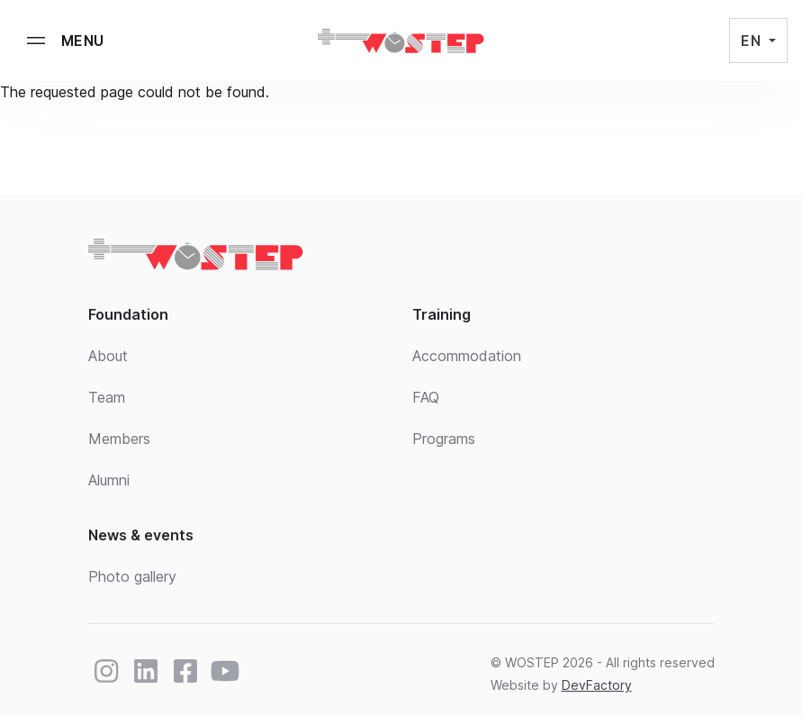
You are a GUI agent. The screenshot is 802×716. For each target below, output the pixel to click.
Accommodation (466, 356)
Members (119, 439)
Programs (443, 439)
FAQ (425, 397)
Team (106, 397)
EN (752, 41)
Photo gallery (132, 576)
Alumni (109, 480)
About (108, 356)
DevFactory (597, 685)
